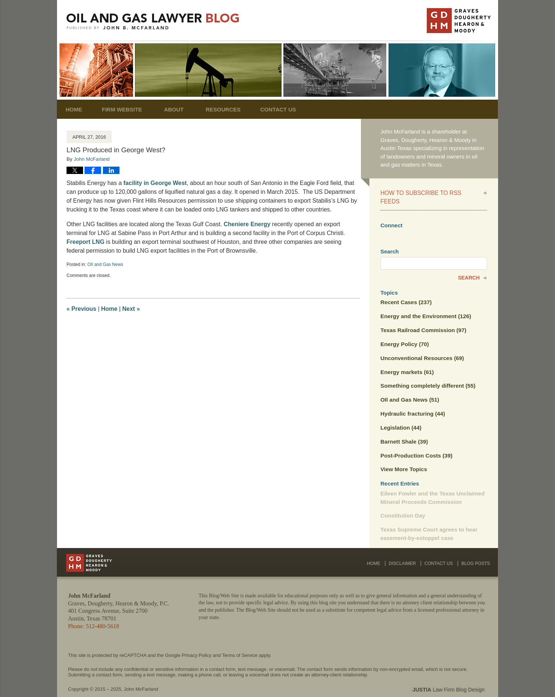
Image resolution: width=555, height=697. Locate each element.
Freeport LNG (85, 242)
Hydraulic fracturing (412, 404)
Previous (81, 309)
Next (131, 309)
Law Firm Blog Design (452, 678)
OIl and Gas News (105, 264)
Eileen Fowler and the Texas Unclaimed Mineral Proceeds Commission (431, 487)
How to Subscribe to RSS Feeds (429, 192)
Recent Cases (405, 293)
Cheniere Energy (247, 224)
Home (76, 109)
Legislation (400, 418)
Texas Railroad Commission (422, 321)
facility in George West (155, 183)
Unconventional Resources (421, 348)
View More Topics (403, 459)
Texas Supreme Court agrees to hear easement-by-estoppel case (428, 523)
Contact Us (285, 109)
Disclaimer (404, 551)
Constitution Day (402, 505)
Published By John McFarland (459, 20)
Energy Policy (404, 335)
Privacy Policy (196, 644)
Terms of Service (240, 644)
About (178, 109)
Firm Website (127, 109)
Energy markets (406, 362)
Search (469, 269)
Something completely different (427, 376)
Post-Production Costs (415, 445)
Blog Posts (476, 551)
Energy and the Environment (425, 307)
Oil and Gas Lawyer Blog (153, 21)
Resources (228, 109)
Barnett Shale (403, 431)
